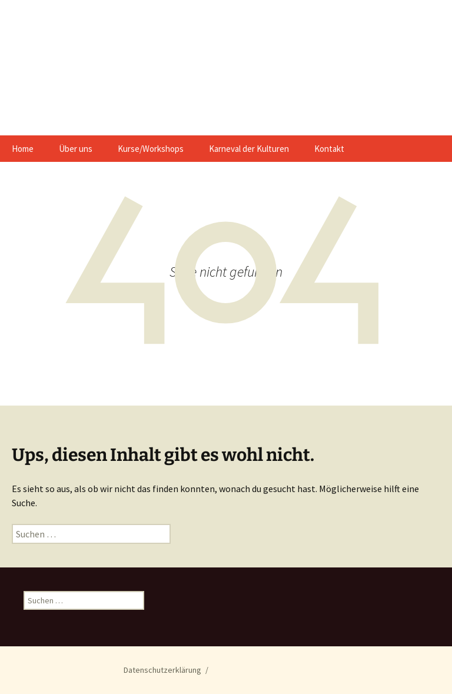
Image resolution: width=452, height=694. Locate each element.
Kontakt (329, 148)
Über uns (75, 148)
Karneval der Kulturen (249, 148)
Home (23, 148)
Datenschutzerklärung (162, 670)
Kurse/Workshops (151, 148)
